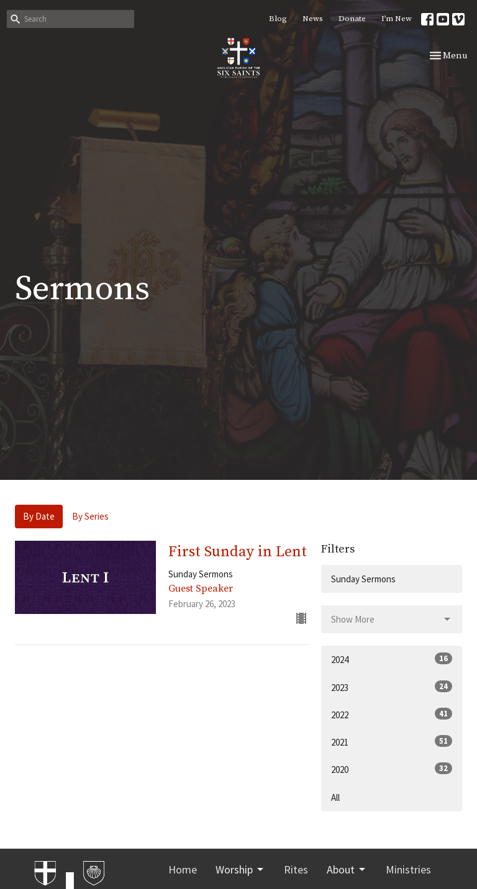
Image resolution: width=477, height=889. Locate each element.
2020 (391, 768)
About (347, 869)
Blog (278, 19)
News (312, 19)
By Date (39, 516)
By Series (90, 516)
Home (182, 869)
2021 (391, 741)
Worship (240, 869)
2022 (391, 714)
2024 (391, 659)
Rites (296, 869)
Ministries (408, 869)
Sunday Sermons (363, 579)
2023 (391, 686)
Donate (352, 19)
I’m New (396, 19)
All (335, 797)
